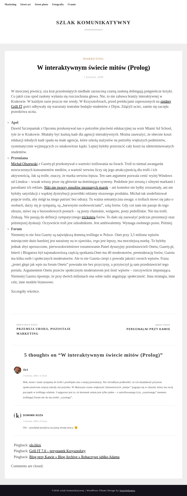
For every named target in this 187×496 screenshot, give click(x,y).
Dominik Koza (33, 415)
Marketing (10, 4)
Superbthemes (127, 490)
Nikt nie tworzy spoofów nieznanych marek (76, 187)
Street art (25, 4)
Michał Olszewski (24, 164)
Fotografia (58, 4)
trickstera (88, 217)
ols (25, 369)
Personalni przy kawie (148, 329)
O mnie (72, 4)
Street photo (41, 4)
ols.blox (35, 445)
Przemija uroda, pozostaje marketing (44, 331)
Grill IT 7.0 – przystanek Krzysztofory (57, 451)
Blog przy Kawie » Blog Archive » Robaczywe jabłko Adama (74, 457)
